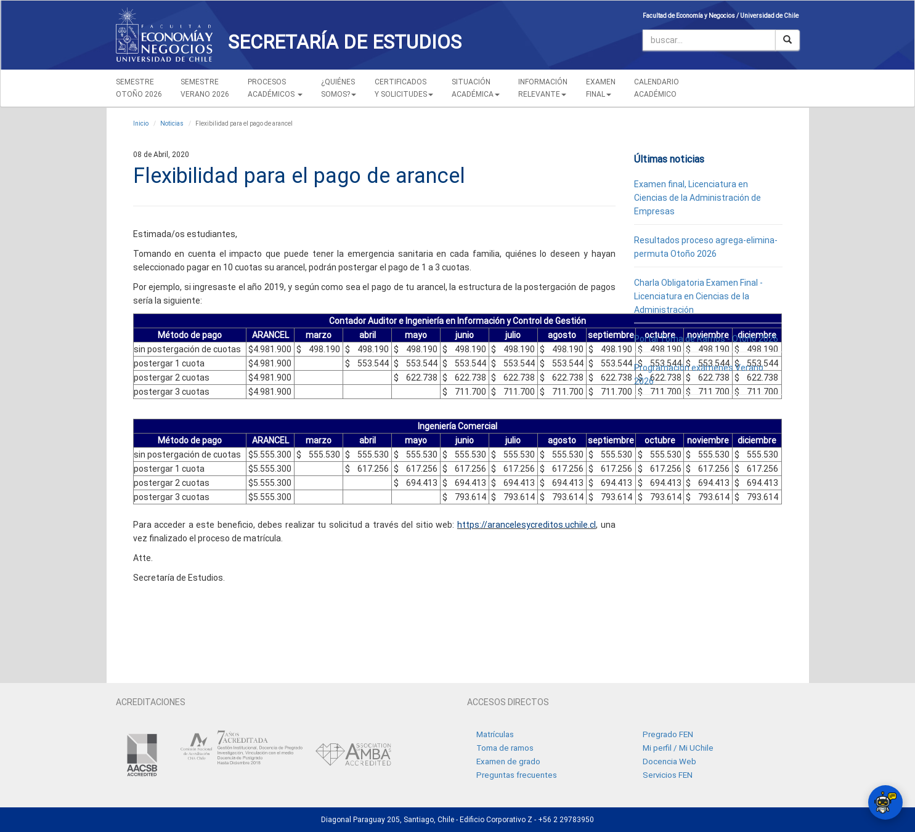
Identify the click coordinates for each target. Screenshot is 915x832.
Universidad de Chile (769, 15)
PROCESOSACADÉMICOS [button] (275, 88)
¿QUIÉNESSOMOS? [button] (338, 88)
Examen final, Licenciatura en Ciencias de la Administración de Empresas (697, 197)
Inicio (140, 123)
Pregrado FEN (668, 734)
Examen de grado (508, 761)
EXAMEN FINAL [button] (601, 88)
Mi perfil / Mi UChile (678, 748)
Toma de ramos (505, 748)
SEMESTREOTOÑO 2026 (139, 88)
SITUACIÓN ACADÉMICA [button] (476, 88)
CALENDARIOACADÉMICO (656, 88)
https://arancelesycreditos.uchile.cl (526, 525)
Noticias (172, 123)
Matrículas (495, 734)
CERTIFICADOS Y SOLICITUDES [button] (404, 88)
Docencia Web (669, 761)
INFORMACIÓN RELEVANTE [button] (542, 88)
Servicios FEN (668, 775)
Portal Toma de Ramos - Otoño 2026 (706, 339)
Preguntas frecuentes (516, 775)
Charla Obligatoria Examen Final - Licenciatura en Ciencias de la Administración (698, 296)
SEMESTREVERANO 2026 (205, 88)
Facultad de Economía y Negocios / (691, 15)
